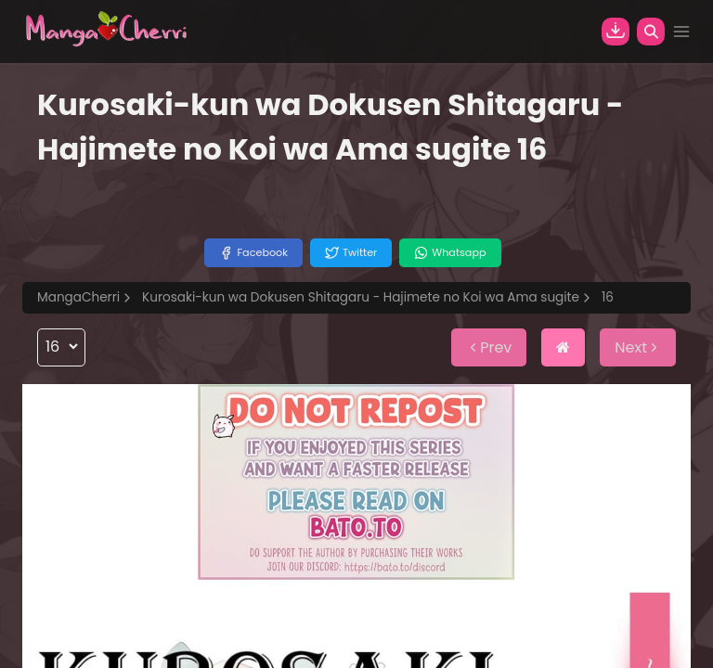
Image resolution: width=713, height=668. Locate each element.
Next (638, 347)
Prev (488, 347)
